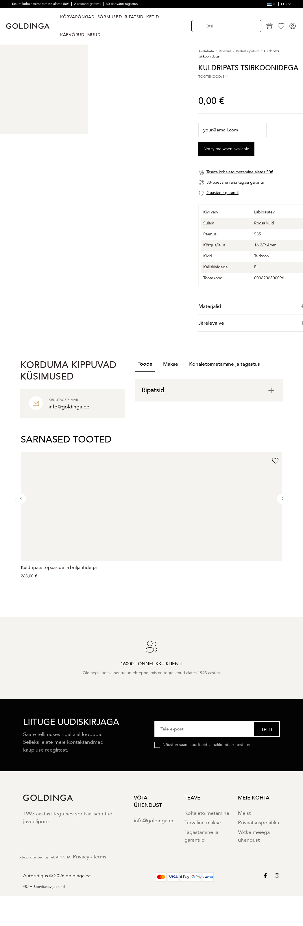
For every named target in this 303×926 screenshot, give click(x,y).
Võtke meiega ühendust (254, 836)
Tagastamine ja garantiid (201, 836)
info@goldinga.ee (154, 820)
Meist (244, 813)
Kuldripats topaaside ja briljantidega (59, 567)
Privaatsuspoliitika (258, 822)
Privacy (81, 856)
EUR (286, 4)
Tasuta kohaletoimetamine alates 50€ (41, 3)
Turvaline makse (202, 822)
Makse (170, 364)
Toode (145, 364)
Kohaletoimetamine (206, 813)
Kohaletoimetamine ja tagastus (224, 364)
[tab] (209, 390)
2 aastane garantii (88, 3)
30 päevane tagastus (122, 3)
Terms (99, 856)
